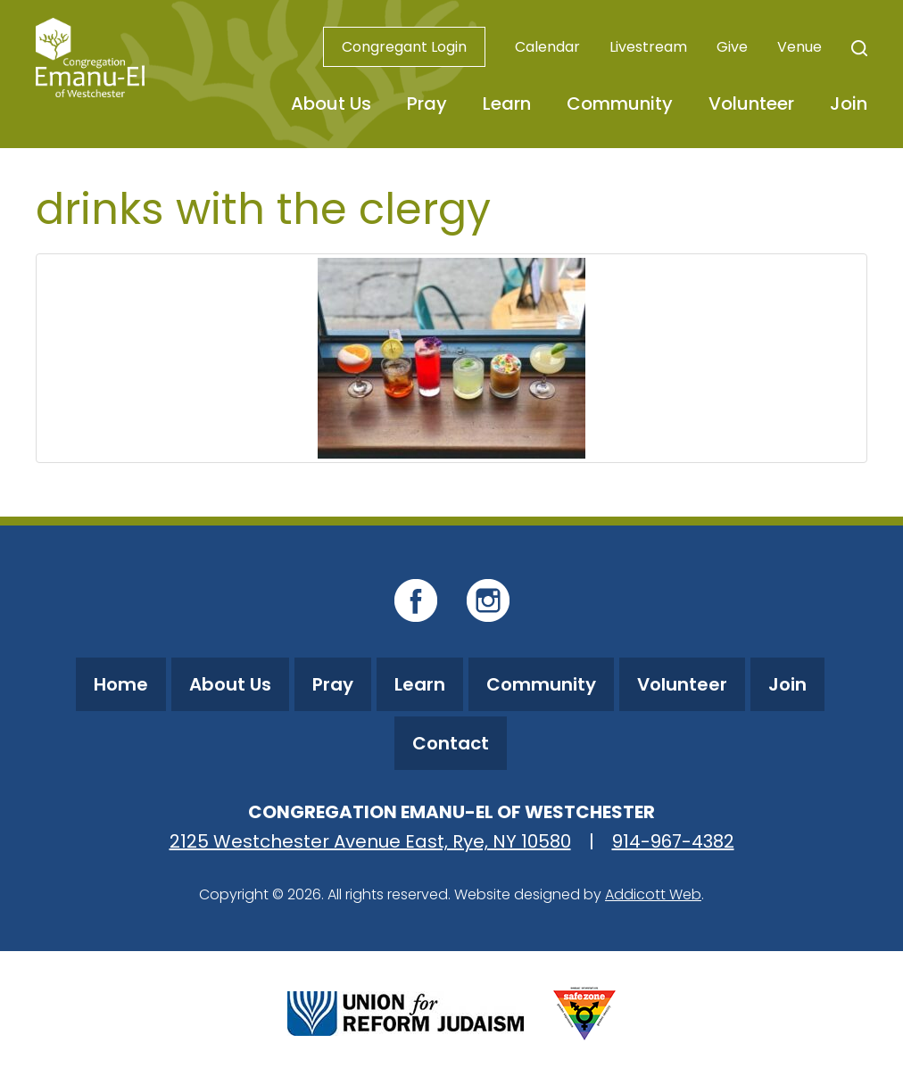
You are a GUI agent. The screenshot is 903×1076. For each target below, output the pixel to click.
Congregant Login (404, 47)
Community (620, 103)
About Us (331, 103)
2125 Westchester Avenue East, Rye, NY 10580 (370, 841)
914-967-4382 (673, 841)
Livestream (648, 47)
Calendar (547, 47)
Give (732, 47)
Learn (507, 103)
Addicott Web (653, 894)
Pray (427, 103)
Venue (799, 47)
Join (848, 103)
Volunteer (751, 103)
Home (121, 684)
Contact (450, 743)
